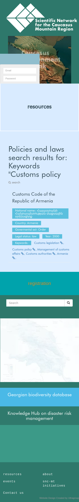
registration (39, 283)
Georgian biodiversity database (40, 394)
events (9, 481)
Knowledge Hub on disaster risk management (39, 415)
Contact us (13, 493)
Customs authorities (41, 253)
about (48, 474)
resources (39, 106)
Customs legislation (49, 243)
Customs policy (24, 249)
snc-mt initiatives (54, 483)
